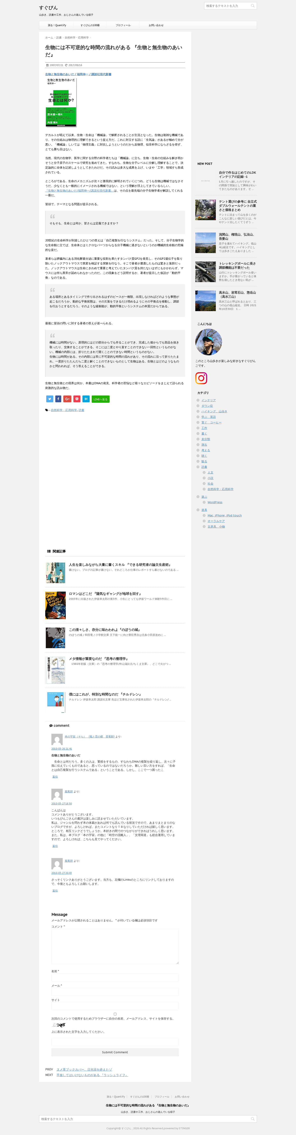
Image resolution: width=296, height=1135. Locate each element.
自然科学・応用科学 (64, 410)
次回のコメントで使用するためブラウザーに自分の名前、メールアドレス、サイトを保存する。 (113, 1018)
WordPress (215, 502)
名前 (55, 971)
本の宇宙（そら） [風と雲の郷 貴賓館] (89, 736)
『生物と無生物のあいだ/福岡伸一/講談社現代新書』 (79, 190)
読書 (81, 410)
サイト (55, 1000)
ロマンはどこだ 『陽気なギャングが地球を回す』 (105, 594)
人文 (210, 472)
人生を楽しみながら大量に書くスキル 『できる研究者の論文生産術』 (120, 565)
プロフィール (123, 25)
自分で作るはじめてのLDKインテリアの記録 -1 (237, 175)
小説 (210, 478)
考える (205, 450)
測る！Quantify (57, 25)
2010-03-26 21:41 (61, 748)
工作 (204, 428)
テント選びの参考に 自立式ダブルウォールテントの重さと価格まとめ (238, 206)
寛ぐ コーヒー (211, 422)
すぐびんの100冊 (90, 25)
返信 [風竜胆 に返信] (55, 846)
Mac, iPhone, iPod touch (225, 515)
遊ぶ (204, 497)
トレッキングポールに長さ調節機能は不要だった (237, 266)
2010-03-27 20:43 (61, 873)
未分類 (205, 439)
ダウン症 (207, 406)
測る (204, 445)
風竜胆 (69, 791)
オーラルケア (216, 521)
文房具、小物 (216, 526)
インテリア (208, 400)
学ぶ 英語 (208, 417)
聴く (204, 456)
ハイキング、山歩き (214, 411)
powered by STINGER (177, 1128)
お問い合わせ (156, 25)
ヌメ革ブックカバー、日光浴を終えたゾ (84, 1069)
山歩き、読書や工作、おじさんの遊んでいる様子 (148, 1111)
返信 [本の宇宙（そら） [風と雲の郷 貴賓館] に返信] (55, 776)
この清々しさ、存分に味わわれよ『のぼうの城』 (105, 630)
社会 (210, 483)
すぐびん (48, 7)
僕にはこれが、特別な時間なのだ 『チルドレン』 (105, 694)
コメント (58, 926)
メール (56, 985)
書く (204, 433)
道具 (204, 510)
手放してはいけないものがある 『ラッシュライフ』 (92, 1075)
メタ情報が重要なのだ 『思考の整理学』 (99, 659)
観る (204, 461)
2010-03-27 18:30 (61, 803)
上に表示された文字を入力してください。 (78, 1032)
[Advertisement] (115, 449)
